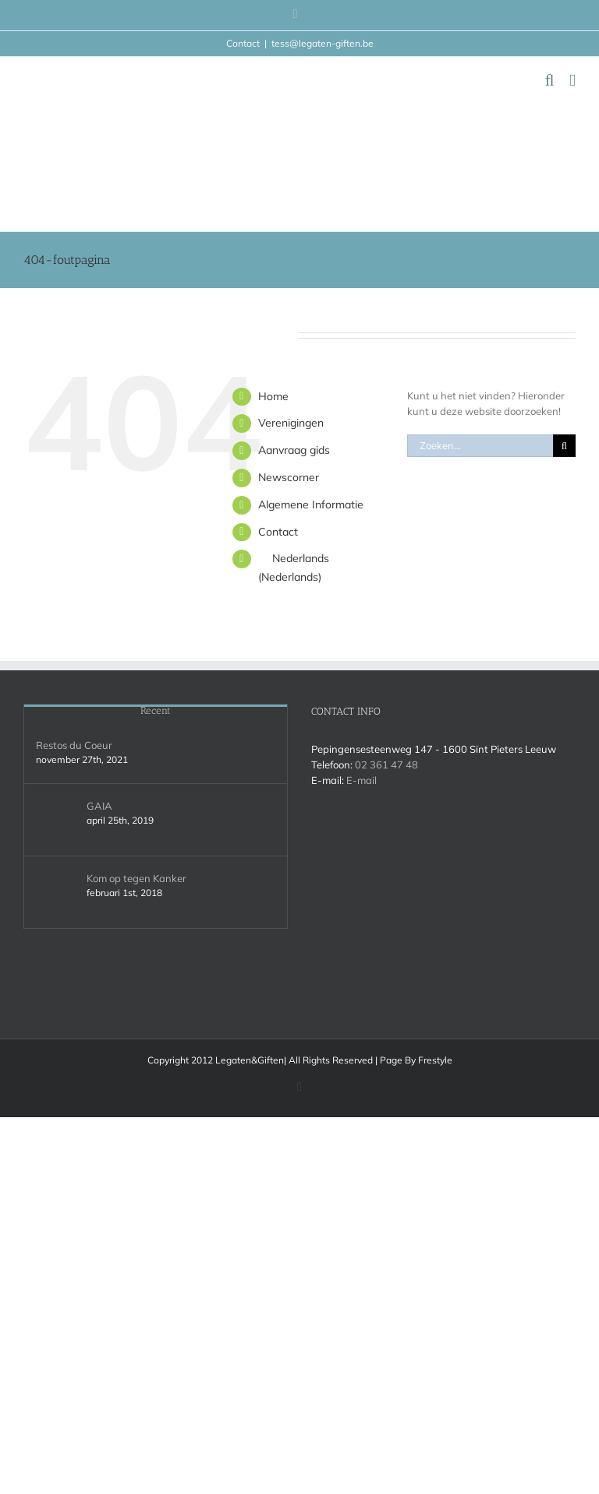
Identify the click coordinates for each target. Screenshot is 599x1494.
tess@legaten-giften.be (322, 43)
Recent (155, 710)
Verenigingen (291, 423)
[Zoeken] (564, 445)
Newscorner (288, 477)
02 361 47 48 (386, 764)
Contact (278, 532)
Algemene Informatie (310, 504)
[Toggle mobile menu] (572, 80)
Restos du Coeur (74, 745)
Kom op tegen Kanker (136, 878)
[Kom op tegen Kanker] (56, 892)
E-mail (361, 780)
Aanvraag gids (294, 450)
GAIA (99, 806)
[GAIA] (56, 820)
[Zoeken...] (480, 445)
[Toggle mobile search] (550, 80)
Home (273, 396)
